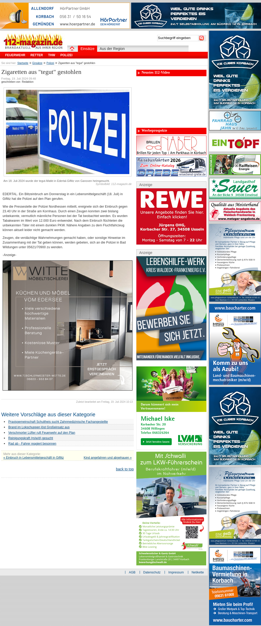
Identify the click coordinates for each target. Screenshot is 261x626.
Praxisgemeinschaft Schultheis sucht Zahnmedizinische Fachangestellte (58, 422)
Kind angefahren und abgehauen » (108, 457)
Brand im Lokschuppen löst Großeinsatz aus (39, 427)
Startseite (22, 63)
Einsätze (37, 63)
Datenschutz (152, 572)
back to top (125, 469)
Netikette (198, 572)
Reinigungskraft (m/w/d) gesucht (30, 438)
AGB (132, 572)
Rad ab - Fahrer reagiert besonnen (32, 443)
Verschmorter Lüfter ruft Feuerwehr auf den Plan (41, 433)
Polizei (50, 63)
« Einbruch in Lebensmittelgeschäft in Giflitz (33, 457)
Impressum (176, 572)
